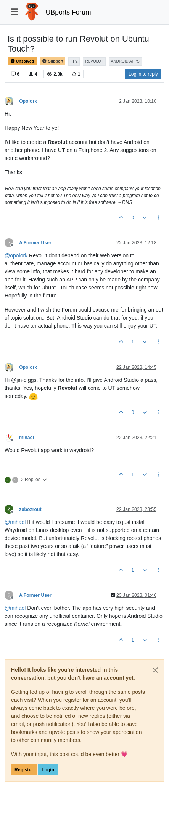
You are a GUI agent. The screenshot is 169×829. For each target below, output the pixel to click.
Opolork (28, 101)
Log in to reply (143, 74)
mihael (26, 437)
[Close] (155, 670)
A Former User (35, 243)
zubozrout (30, 509)
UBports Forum (68, 12)
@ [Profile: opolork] (16, 255)
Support (52, 61)
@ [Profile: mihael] (15, 522)
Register (23, 769)
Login (48, 769)
